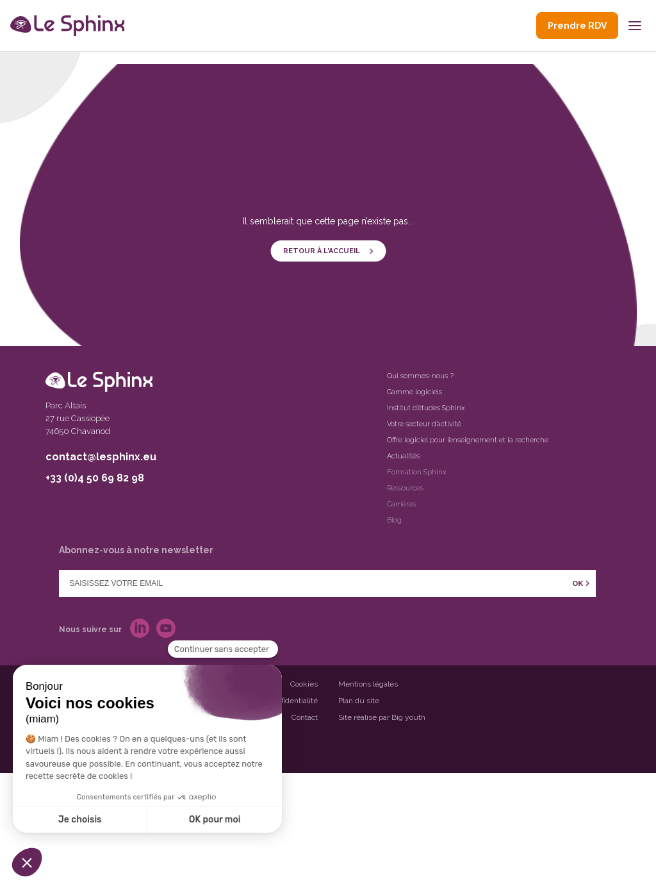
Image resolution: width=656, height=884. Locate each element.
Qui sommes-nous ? (420, 376)
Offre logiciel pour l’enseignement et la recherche (467, 440)
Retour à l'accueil (321, 251)
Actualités (403, 456)
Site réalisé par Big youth (381, 717)
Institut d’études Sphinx (425, 408)
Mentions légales (368, 684)
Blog (394, 520)
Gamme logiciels (414, 392)
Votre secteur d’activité (424, 424)
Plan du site (358, 700)
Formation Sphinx (416, 472)
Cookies (304, 684)
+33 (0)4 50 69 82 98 (94, 478)
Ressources (405, 488)
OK (578, 583)
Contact (304, 717)
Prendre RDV (577, 26)
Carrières (401, 504)
